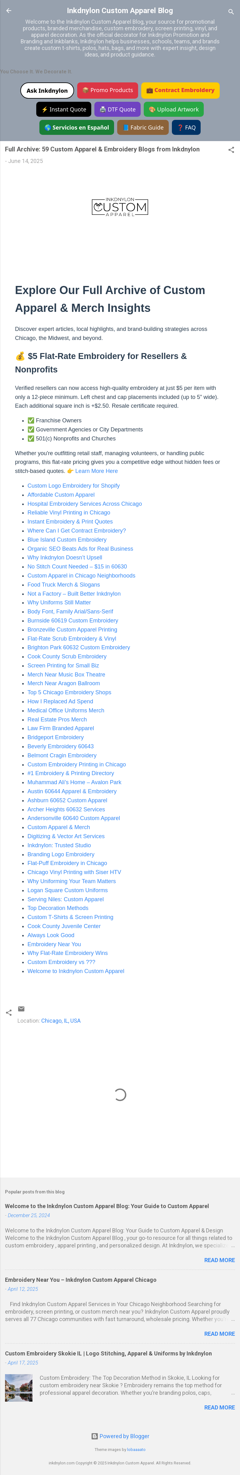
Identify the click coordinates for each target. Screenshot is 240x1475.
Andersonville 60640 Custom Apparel (74, 818)
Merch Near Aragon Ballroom (64, 683)
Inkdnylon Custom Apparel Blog (120, 10)
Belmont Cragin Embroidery (62, 755)
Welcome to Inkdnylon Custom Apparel (76, 971)
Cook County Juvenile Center (64, 926)
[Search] (231, 12)
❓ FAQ (186, 127)
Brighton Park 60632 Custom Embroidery (79, 647)
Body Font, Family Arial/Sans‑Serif (70, 611)
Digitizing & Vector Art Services (66, 836)
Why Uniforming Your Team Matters (72, 881)
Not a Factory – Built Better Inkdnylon (74, 594)
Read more (219, 1260)
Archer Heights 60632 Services (66, 809)
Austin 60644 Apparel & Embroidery (72, 791)
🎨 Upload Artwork (174, 109)
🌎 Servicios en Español (76, 127)
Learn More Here (96, 471)
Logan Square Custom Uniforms (68, 890)
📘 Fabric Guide (143, 127)
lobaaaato (136, 1449)
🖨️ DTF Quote (117, 109)
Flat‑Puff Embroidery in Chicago (67, 863)
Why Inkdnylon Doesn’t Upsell (65, 557)
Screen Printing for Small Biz (63, 665)
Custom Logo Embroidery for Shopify (74, 486)
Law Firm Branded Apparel (61, 728)
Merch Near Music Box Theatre (66, 674)
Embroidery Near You (54, 944)
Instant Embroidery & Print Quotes (70, 522)
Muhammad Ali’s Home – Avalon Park (74, 782)
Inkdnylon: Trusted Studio (59, 845)
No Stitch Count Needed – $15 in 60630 (77, 566)
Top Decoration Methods (58, 908)
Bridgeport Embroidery (56, 737)
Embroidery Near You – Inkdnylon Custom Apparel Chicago (81, 1279)
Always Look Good (51, 935)
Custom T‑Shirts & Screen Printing (70, 917)
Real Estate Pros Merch (57, 719)
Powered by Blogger (120, 1436)
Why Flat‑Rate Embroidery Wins (68, 953)
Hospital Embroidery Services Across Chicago (85, 504)
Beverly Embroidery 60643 (61, 746)
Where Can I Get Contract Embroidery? (77, 531)
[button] (231, 150)
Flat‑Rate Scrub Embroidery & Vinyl (72, 639)
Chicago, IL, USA (61, 1020)
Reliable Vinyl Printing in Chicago (69, 512)
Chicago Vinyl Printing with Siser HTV (74, 872)
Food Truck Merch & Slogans (64, 585)
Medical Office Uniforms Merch (66, 710)
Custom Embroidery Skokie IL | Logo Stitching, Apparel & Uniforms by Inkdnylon (108, 1353)
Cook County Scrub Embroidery (67, 656)
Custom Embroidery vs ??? (61, 962)
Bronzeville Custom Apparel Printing (72, 630)
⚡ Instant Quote (63, 109)
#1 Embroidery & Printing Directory (71, 773)
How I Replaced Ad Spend (60, 701)
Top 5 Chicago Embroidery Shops (69, 692)
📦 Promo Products (107, 90)
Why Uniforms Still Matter (59, 602)
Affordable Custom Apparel (61, 495)
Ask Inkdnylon (47, 90)
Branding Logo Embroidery (61, 854)
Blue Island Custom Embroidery (67, 540)
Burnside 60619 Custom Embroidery (73, 620)
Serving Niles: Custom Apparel (66, 899)
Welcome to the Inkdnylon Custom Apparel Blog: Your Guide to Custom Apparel (107, 1206)
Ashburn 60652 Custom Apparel (67, 800)
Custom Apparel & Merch (59, 827)
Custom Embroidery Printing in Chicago (77, 764)
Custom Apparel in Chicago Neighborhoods (81, 576)
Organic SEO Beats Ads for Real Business (80, 549)
